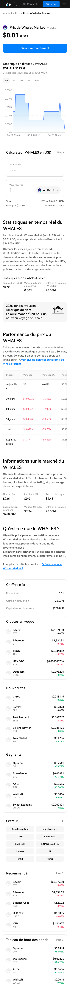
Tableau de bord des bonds (35, 940)
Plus (59, 152)
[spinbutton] (35, 170)
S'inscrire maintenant (35, 48)
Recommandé (35, 873)
